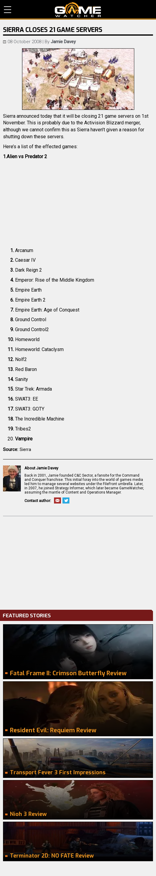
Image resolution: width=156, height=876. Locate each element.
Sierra (25, 449)
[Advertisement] (78, 561)
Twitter (65, 500)
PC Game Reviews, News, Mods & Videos (78, 9)
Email (57, 500)
